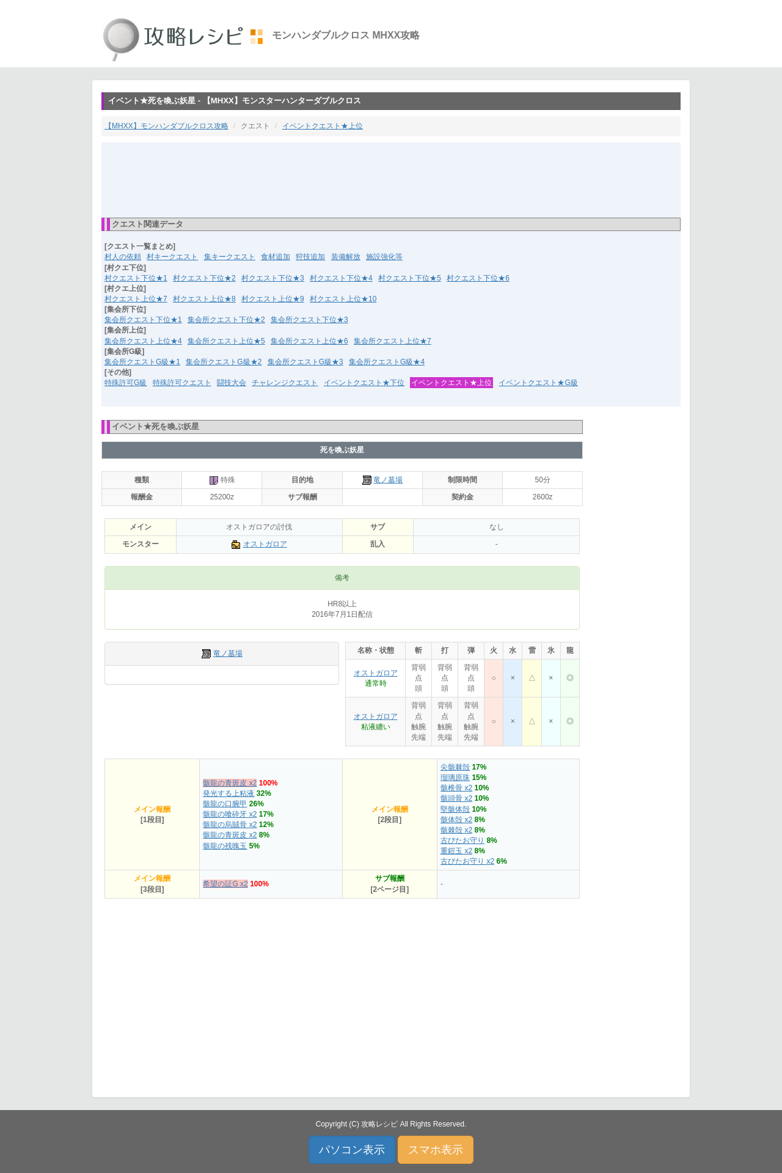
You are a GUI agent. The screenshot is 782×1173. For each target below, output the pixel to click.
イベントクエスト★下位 (364, 382)
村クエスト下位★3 (272, 278)
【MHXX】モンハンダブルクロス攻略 (166, 126)
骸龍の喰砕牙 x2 (230, 814)
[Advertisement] (391, 179)
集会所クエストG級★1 (142, 362)
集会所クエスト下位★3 (309, 319)
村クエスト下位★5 (409, 278)
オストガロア (265, 544)
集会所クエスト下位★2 (226, 319)
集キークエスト (229, 256)
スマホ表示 (435, 1150)
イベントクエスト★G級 (538, 382)
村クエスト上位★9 (272, 299)
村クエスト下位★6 (478, 278)
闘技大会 (231, 382)
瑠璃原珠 (455, 777)
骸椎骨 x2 (456, 788)
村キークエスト (172, 256)
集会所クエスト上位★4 (143, 341)
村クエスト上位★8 (204, 299)
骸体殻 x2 (456, 819)
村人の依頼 (122, 256)
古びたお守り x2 (467, 861)
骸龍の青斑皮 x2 (230, 783)
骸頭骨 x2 (456, 798)
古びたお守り (462, 840)
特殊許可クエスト (182, 382)
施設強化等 (384, 256)
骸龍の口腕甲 (225, 804)
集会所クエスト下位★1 (143, 319)
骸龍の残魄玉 (225, 846)
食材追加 (275, 256)
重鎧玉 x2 (456, 851)
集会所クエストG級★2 (223, 362)
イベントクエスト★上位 (322, 126)
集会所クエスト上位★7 (392, 341)
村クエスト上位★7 (135, 299)
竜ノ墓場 (388, 480)
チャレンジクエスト (285, 382)
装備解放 (345, 256)
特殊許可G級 (125, 382)
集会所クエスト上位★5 (226, 341)
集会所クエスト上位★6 (309, 341)
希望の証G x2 (225, 884)
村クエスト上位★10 (343, 299)
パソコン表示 (352, 1150)
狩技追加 (310, 256)
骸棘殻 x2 (456, 830)
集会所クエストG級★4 (387, 362)
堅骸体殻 (455, 809)
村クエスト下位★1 (135, 278)
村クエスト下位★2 (204, 278)
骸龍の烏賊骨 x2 (230, 824)
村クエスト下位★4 (341, 278)
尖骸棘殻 (455, 767)
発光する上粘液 (228, 793)
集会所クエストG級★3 (305, 362)
